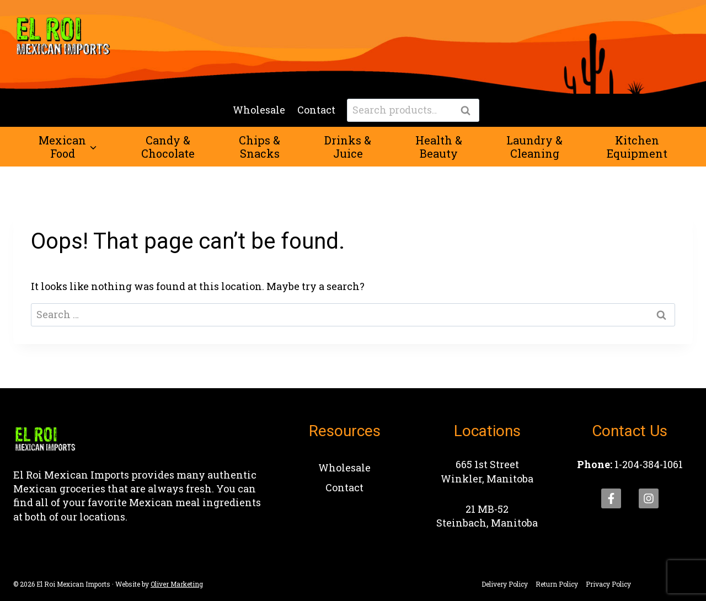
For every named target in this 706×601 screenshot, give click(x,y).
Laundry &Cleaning (534, 146)
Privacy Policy (608, 584)
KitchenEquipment (637, 146)
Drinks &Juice (347, 146)
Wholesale (259, 109)
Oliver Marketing (177, 583)
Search (468, 110)
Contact (316, 109)
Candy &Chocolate (168, 146)
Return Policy (557, 584)
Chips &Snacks (259, 146)
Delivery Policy (505, 584)
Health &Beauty (438, 146)
